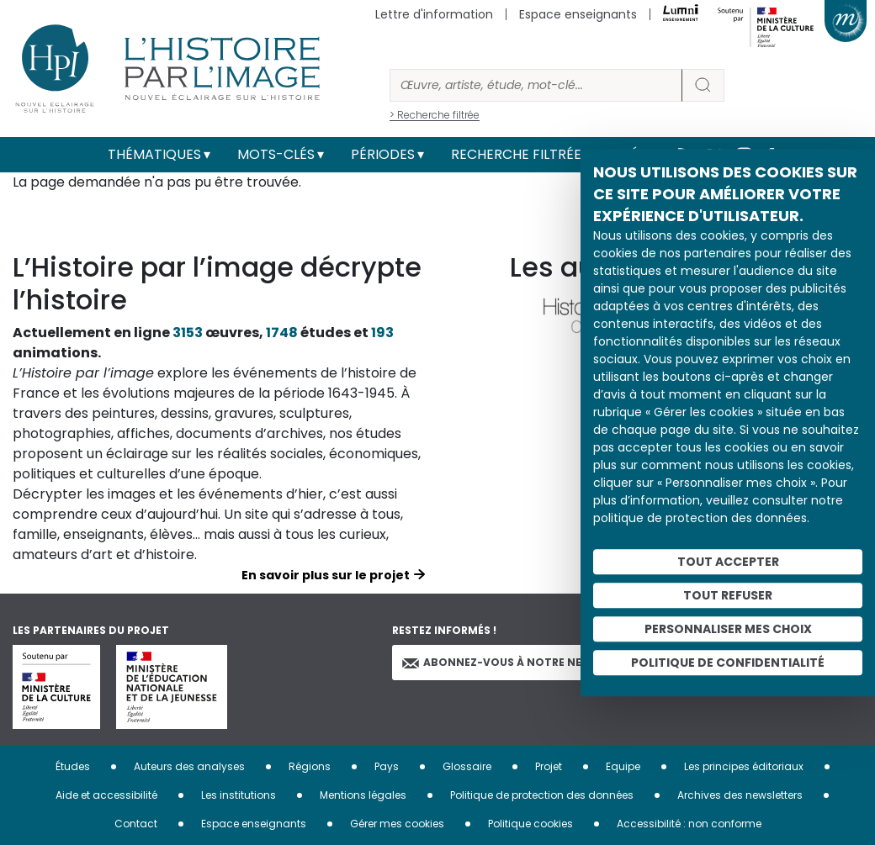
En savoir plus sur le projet (325, 575)
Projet (548, 766)
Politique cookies (530, 823)
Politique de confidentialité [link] (728, 662)
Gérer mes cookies (397, 823)
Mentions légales (363, 795)
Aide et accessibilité (106, 795)
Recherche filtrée (516, 154)
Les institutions (238, 795)
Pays (386, 766)
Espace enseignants (578, 14)
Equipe (623, 766)
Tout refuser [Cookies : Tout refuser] (727, 595)
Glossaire (467, 766)
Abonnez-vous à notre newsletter (520, 662)
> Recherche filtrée (435, 115)
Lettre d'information (434, 14)
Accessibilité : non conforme (689, 823)
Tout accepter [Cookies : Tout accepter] (728, 561)
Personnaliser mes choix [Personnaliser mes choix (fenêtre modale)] (728, 629)
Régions (310, 766)
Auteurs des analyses (189, 766)
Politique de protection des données (542, 795)
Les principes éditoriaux (743, 766)
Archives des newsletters (740, 795)
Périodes (383, 154)
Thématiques (154, 154)
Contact (135, 823)
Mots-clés (276, 154)
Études (73, 766)
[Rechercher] (536, 85)
